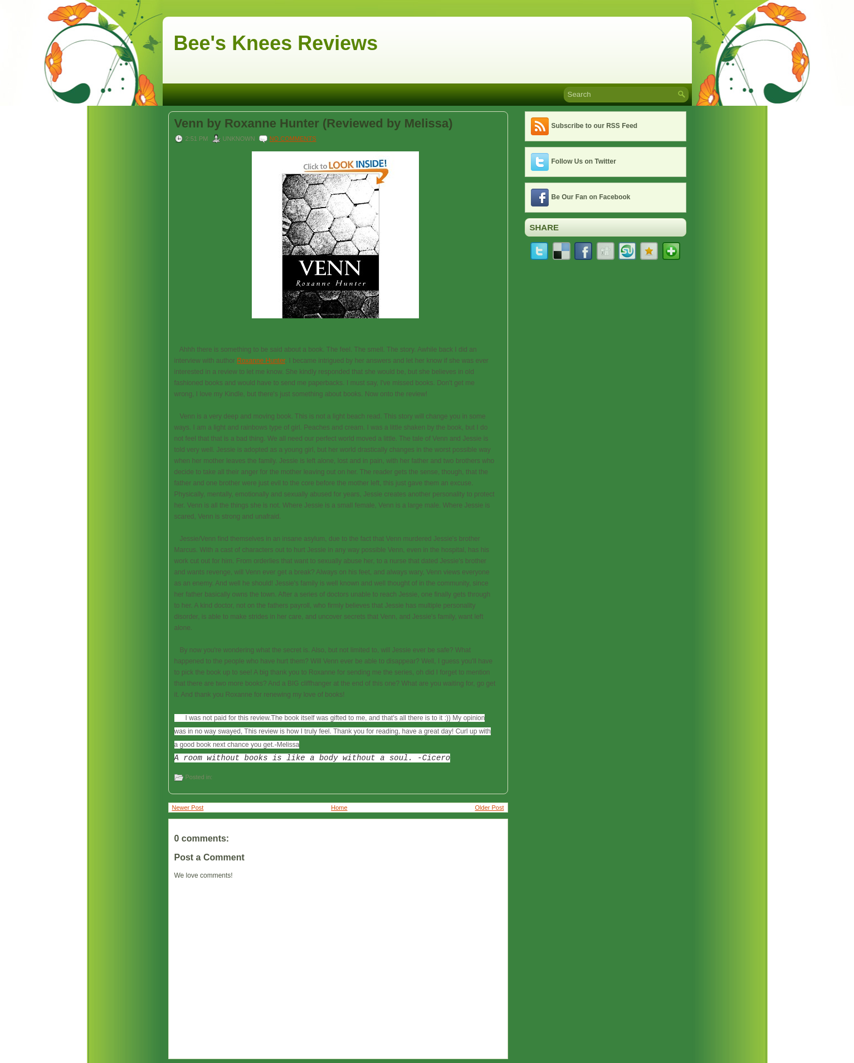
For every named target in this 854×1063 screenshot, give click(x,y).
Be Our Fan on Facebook (591, 197)
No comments (293, 138)
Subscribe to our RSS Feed (595, 126)
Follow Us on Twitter (584, 161)
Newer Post (188, 807)
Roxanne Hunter (261, 361)
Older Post (489, 807)
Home (339, 807)
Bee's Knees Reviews (276, 43)
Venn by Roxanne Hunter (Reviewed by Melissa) (313, 123)
